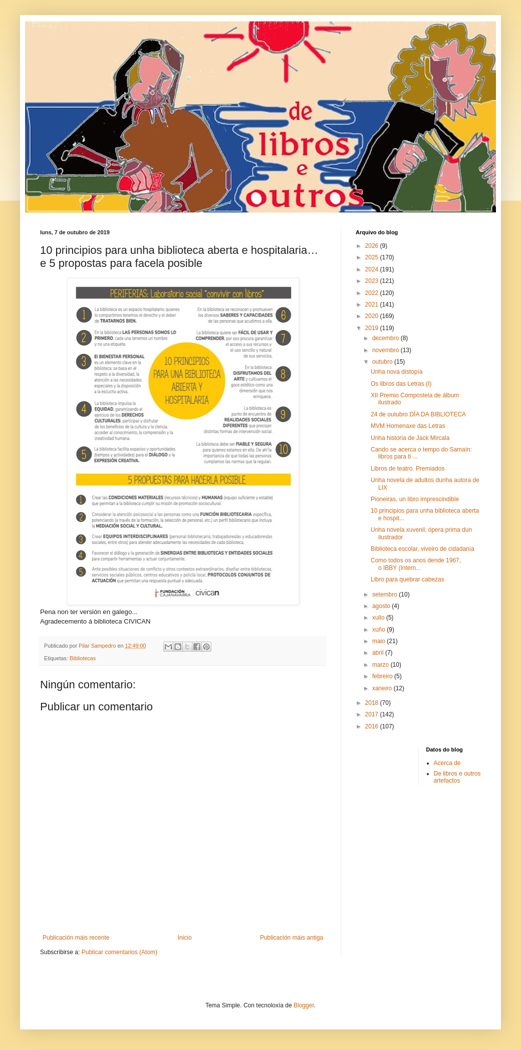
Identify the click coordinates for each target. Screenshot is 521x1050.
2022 (372, 292)
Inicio (185, 937)
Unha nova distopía (396, 371)
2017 (372, 714)
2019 (372, 328)
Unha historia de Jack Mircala (410, 437)
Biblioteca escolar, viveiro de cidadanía (422, 548)
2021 (372, 304)
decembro (386, 338)
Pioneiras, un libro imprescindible (415, 499)
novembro (386, 350)
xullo (379, 617)
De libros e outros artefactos (457, 777)
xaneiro (383, 688)
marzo (381, 664)
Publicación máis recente (76, 937)
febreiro (383, 676)
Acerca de (447, 763)
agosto (382, 606)
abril (378, 652)
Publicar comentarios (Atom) (119, 952)
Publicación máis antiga (291, 937)
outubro (383, 361)
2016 (372, 726)
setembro (385, 594)
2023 (372, 280)
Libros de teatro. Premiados (407, 468)
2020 (372, 316)
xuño (379, 629)
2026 (372, 245)
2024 (372, 269)
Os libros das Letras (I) (401, 383)
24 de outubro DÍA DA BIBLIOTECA (418, 414)
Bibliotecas (83, 658)
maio (379, 641)
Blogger (304, 1005)
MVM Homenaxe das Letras (408, 425)
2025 (372, 257)
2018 (372, 702)
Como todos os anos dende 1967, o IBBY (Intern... (416, 564)
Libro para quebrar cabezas (407, 579)
